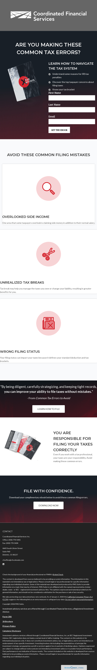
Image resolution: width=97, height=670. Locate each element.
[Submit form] (59, 130)
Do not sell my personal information (79, 599)
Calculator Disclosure (12, 631)
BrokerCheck (58, 574)
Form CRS (7, 616)
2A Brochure (8, 621)
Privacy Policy (9, 626)
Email (51, 116)
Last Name (54, 104)
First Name (54, 93)
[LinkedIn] (3, 564)
